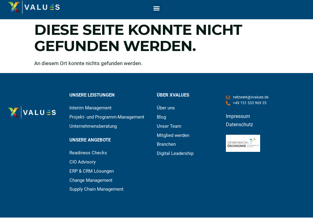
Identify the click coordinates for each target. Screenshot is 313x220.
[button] (156, 8)
